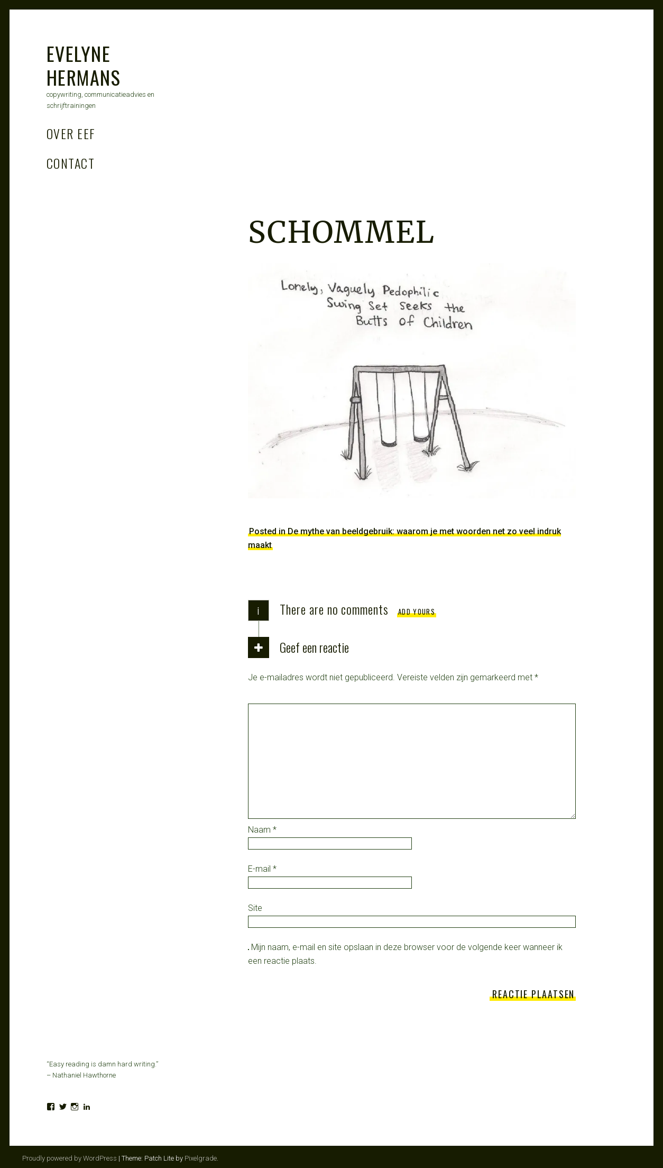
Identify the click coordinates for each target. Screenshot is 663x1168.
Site (255, 908)
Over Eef (71, 133)
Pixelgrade (201, 1158)
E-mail (262, 869)
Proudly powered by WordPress (69, 1158)
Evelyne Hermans (84, 65)
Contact (71, 162)
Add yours (416, 611)
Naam (262, 830)
